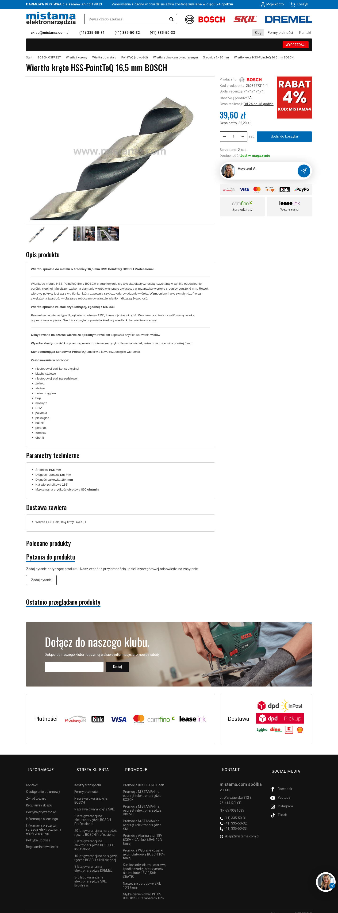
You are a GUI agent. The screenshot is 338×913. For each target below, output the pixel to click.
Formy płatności (280, 33)
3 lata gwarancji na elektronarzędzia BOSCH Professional (92, 814)
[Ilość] (232, 136)
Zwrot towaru (36, 793)
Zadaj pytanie (41, 580)
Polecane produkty (48, 543)
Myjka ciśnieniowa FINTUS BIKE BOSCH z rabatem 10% (143, 891)
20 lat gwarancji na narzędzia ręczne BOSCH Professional (96, 827)
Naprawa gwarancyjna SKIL (94, 804)
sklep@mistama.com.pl (50, 33)
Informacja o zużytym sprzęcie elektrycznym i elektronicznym (43, 824)
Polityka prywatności (41, 807)
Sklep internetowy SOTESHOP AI (291, 908)
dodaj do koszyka (282, 136)
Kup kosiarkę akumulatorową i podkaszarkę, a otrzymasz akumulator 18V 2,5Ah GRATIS (144, 865)
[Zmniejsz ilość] (241, 136)
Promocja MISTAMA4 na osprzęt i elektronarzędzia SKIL (142, 819)
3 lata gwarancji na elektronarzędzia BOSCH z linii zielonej (93, 840)
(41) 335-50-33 (162, 33)
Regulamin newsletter (42, 841)
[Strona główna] (51, 18)
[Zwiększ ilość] (224, 136)
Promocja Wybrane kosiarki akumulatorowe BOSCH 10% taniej (144, 849)
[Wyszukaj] (171, 19)
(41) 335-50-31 (92, 33)
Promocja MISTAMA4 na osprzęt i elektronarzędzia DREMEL (142, 805)
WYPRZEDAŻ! (296, 45)
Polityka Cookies (38, 835)
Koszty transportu (87, 779)
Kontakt (305, 33)
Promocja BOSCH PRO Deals (144, 779)
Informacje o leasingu (42, 813)
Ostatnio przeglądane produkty (63, 601)
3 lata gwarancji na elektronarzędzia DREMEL (93, 863)
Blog (258, 33)
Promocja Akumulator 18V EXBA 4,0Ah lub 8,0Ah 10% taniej (142, 834)
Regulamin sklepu (39, 800)
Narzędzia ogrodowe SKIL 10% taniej (142, 880)
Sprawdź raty (242, 209)
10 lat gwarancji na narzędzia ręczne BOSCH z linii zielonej (96, 852)
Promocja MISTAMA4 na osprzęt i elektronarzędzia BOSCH (142, 790)
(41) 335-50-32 (127, 33)
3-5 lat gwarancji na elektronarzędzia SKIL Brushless (90, 876)
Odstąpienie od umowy (43, 786)
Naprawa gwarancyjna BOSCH (91, 795)
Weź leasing (289, 209)
